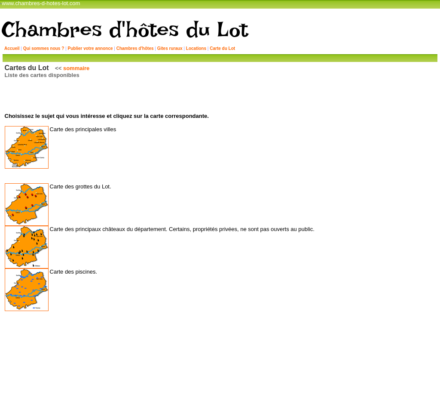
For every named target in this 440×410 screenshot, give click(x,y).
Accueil (12, 48)
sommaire (77, 68)
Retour (222, 348)
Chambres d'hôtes (135, 48)
